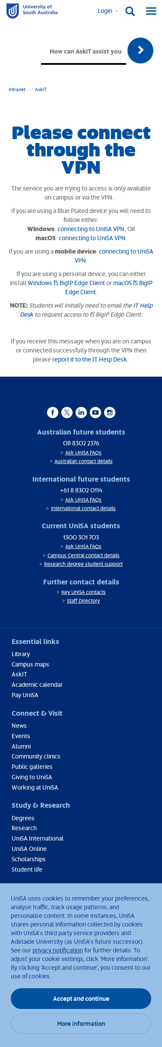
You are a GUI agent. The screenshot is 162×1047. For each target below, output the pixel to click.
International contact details (83, 508)
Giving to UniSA (32, 777)
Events (21, 736)
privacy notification (57, 950)
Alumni (21, 746)
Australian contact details (83, 461)
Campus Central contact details (84, 555)
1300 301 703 (81, 537)
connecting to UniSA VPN (90, 229)
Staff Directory (83, 600)
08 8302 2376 (81, 443)
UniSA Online (29, 848)
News (19, 725)
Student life (27, 869)
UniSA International (38, 838)
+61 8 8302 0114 (81, 490)
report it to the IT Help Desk (89, 359)
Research (24, 828)
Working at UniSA (35, 787)
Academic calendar (37, 684)
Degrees (23, 818)
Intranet (17, 89)
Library (21, 654)
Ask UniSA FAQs (83, 452)
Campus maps (30, 664)
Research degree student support (83, 564)
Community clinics (36, 756)
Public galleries (32, 766)
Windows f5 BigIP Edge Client (66, 283)
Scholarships (29, 859)
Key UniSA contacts (83, 592)
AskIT (41, 89)
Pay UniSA (25, 695)
